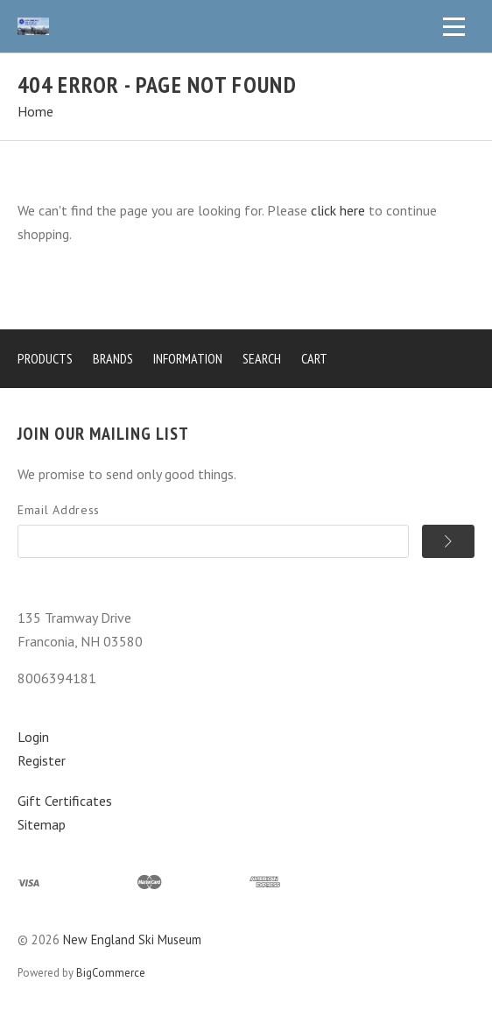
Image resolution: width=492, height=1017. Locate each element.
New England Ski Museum (132, 939)
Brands (113, 358)
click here (338, 210)
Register (42, 760)
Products (45, 358)
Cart (314, 358)
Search (261, 358)
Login (33, 736)
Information (187, 358)
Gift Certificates (65, 800)
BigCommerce (110, 972)
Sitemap (42, 824)
